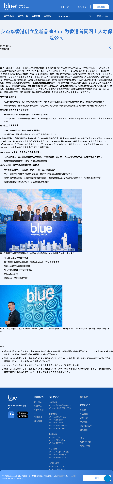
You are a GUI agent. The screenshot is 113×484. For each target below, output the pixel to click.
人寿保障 (53, 401)
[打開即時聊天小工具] (107, 478)
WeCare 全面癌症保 (56, 420)
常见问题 (84, 417)
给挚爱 (83, 409)
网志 (82, 437)
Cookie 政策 (72, 476)
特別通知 (38, 416)
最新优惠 (36, 16)
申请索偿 (84, 413)
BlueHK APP (64, 16)
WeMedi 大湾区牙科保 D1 (58, 440)
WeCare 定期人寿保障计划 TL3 (60, 408)
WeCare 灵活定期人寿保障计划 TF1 (61, 405)
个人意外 (53, 448)
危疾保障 (53, 413)
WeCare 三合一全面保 (57, 428)
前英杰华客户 (86, 441)
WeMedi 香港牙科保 (56, 443)
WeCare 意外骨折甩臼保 (57, 454)
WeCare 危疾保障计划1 (57, 417)
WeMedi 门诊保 (54, 437)
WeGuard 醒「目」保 (56, 466)
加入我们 (38, 420)
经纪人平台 (85, 445)
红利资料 (84, 429)
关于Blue (38, 401)
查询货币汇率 (86, 425)
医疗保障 (53, 434)
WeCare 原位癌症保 (56, 422)
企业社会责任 (39, 411)
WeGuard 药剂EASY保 (57, 469)
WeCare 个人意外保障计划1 (59, 452)
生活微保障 (54, 463)
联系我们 (84, 421)
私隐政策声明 (61, 476)
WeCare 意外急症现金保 (57, 457)
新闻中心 (38, 405)
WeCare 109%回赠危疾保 (58, 425)
